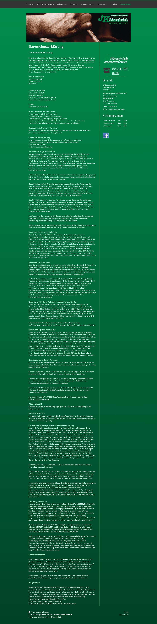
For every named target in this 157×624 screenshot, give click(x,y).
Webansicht (123, 614)
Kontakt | (41, 617)
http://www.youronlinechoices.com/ (41, 490)
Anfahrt (48, 617)
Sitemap (45, 612)
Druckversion (35, 612)
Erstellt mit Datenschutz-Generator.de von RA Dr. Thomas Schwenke (52, 603)
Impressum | (33, 617)
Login (126, 612)
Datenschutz (57, 617)
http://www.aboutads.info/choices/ (55, 487)
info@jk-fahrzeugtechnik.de (116, 109)
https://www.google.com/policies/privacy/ (44, 599)
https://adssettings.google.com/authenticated (45, 601)
